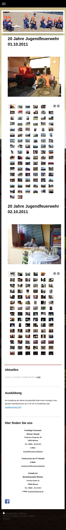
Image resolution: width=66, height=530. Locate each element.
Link (38, 377)
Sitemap (22, 513)
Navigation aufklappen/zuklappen (33, 4)
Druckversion (10, 513)
